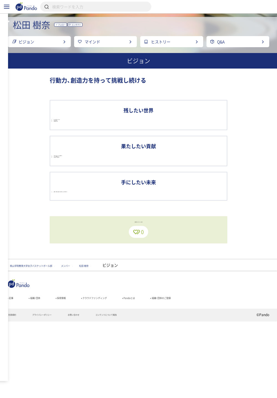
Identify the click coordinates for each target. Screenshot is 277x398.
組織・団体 (42, 371)
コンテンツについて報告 (142, 391)
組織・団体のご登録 (215, 371)
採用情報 (76, 371)
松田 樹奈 (140, 336)
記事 (12, 371)
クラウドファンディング (123, 371)
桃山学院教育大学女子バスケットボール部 (48, 336)
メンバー (109, 336)
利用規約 (15, 391)
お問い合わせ (97, 391)
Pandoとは (172, 371)
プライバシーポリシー (54, 391)
